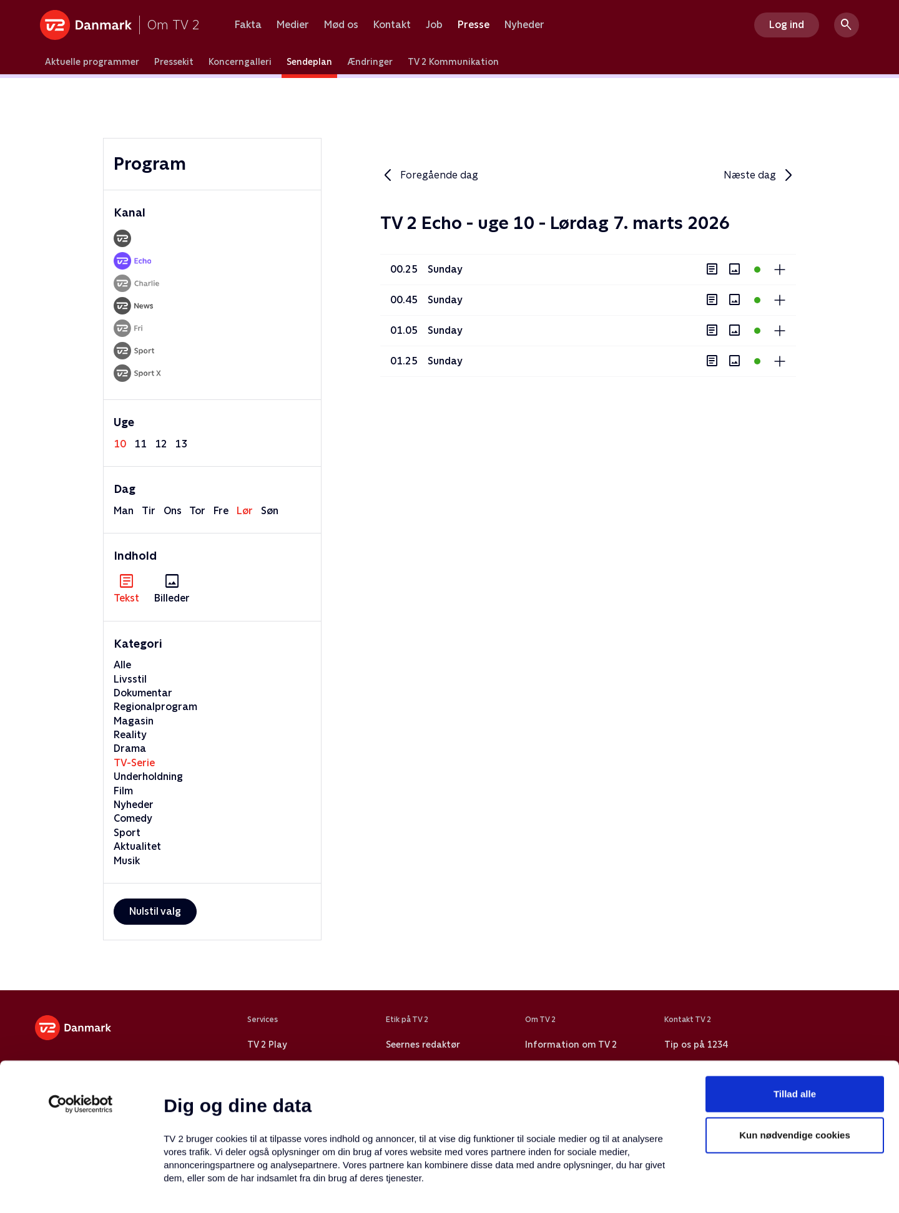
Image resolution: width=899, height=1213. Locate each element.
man (124, 511)
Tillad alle (795, 1006)
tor (197, 511)
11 (140, 444)
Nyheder (524, 25)
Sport (127, 833)
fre (221, 511)
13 (181, 444)
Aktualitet (137, 846)
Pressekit (174, 62)
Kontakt (392, 25)
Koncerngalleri (240, 62)
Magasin (134, 721)
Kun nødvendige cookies (794, 1048)
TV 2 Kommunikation (453, 62)
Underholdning (148, 776)
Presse (473, 25)
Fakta (248, 25)
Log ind (786, 25)
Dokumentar (143, 693)
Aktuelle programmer (92, 62)
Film (123, 791)
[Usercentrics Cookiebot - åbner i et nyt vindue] (80, 1017)
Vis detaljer (605, 1188)
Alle (122, 665)
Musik (127, 861)
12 (161, 444)
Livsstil (130, 679)
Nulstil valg (155, 911)
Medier (293, 25)
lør (245, 511)
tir (148, 511)
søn (269, 511)
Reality (130, 735)
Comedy (133, 818)
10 (120, 444)
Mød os (341, 25)
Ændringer (370, 62)
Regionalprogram (155, 707)
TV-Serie (134, 763)
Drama (130, 748)
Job (434, 25)
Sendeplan (309, 62)
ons (173, 511)
